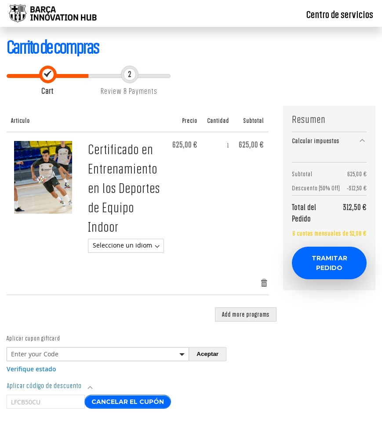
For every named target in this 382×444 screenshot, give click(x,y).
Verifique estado (31, 369)
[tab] (329, 141)
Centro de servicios (339, 14)
